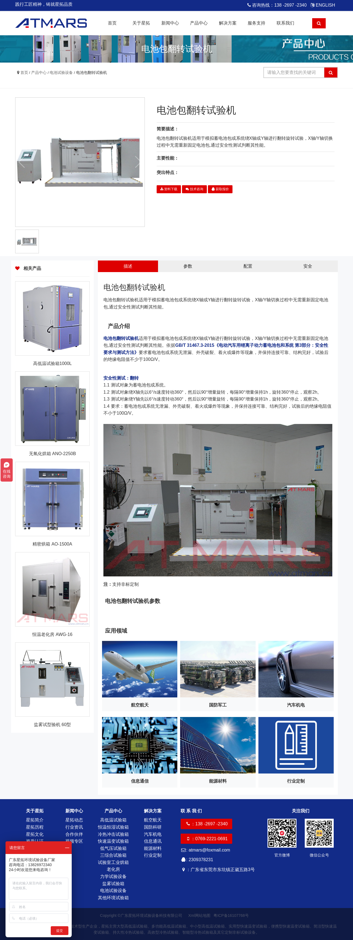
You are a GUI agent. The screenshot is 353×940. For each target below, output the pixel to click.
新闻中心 (170, 23)
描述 (128, 266)
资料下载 (168, 189)
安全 (307, 266)
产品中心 (199, 23)
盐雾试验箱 (113, 883)
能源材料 (153, 848)
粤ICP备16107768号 (231, 915)
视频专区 (74, 841)
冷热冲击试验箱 (113, 834)
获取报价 (220, 189)
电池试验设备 (61, 73)
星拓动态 (74, 820)
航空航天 (153, 820)
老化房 (113, 869)
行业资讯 (74, 827)
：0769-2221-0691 (206, 838)
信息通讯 (153, 841)
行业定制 (153, 855)
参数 (187, 266)
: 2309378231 (197, 859)
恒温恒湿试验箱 (113, 827)
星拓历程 (35, 827)
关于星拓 (141, 23)
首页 (112, 23)
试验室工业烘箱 (113, 862)
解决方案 (228, 23)
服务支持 (256, 23)
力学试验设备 (113, 876)
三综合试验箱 (113, 855)
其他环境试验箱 (113, 897)
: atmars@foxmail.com (205, 850)
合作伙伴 (74, 834)
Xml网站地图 (199, 915)
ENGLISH (323, 5)
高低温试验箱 (113, 820)
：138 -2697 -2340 (206, 823)
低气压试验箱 (113, 848)
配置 (248, 266)
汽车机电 (153, 834)
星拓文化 (35, 834)
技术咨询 (194, 189)
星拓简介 (35, 820)
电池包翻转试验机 (91, 73)
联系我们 (285, 23)
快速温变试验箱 (113, 841)
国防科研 (153, 827)
